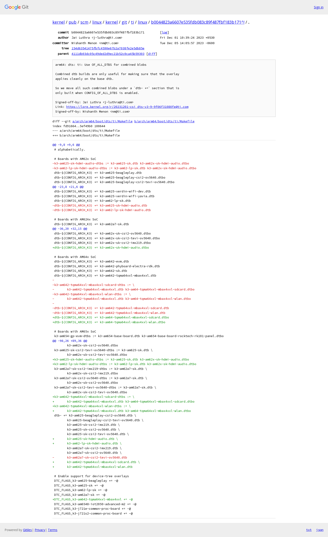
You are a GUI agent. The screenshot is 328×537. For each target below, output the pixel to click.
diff (151, 54)
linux (97, 22)
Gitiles (27, 530)
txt (309, 530)
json (319, 530)
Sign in (318, 7)
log (164, 32)
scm (84, 22)
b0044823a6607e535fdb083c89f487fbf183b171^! (197, 22)
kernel (58, 22)
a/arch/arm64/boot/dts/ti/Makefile (102, 121)
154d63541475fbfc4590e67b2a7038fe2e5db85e (108, 48)
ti (132, 22)
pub (73, 22)
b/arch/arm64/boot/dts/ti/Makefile (164, 121)
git (124, 22)
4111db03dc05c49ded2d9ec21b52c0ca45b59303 (108, 54)
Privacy (40, 530)
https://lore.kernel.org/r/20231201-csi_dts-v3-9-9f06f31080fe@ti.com (127, 107)
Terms (52, 530)
